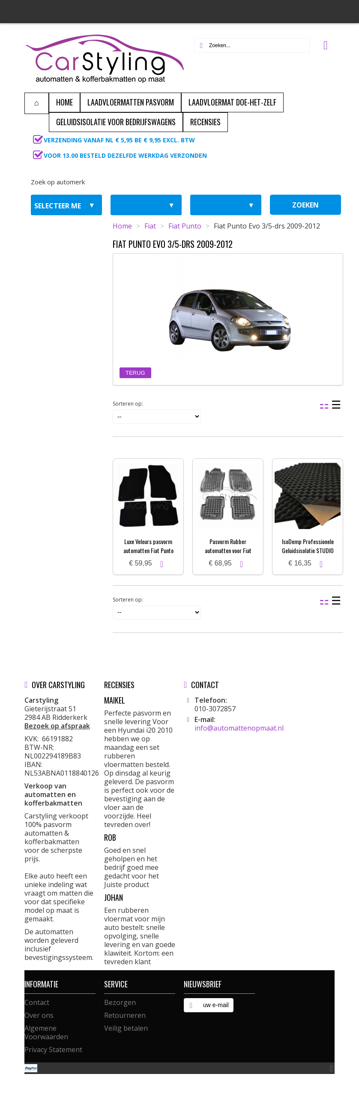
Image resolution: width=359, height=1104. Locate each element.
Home (122, 226)
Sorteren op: (128, 403)
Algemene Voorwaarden (46, 1032)
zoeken (305, 205)
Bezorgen (120, 1002)
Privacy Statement (53, 1049)
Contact (36, 1002)
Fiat (150, 226)
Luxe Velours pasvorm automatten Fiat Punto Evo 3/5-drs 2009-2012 (148, 550)
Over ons (39, 1015)
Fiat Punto (184, 226)
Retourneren (125, 1015)
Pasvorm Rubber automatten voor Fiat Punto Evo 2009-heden (228, 550)
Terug (135, 373)
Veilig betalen (126, 1028)
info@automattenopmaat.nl (239, 728)
